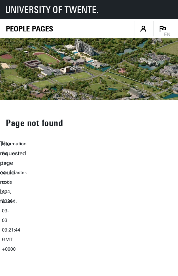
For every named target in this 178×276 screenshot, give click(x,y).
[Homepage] (29, 29)
